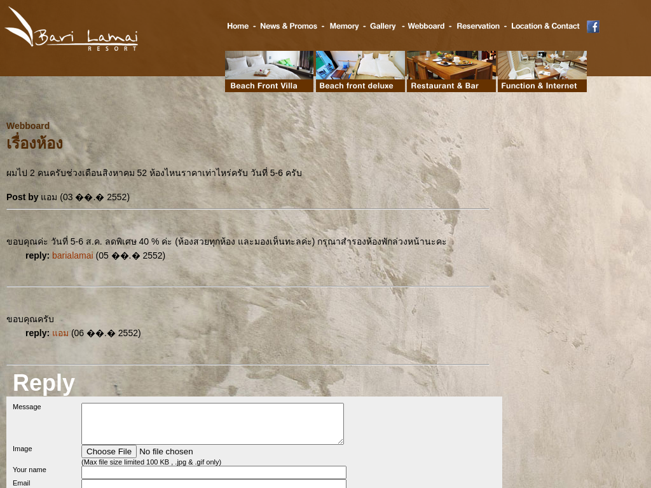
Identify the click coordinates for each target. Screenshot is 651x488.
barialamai (72, 255)
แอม (60, 333)
